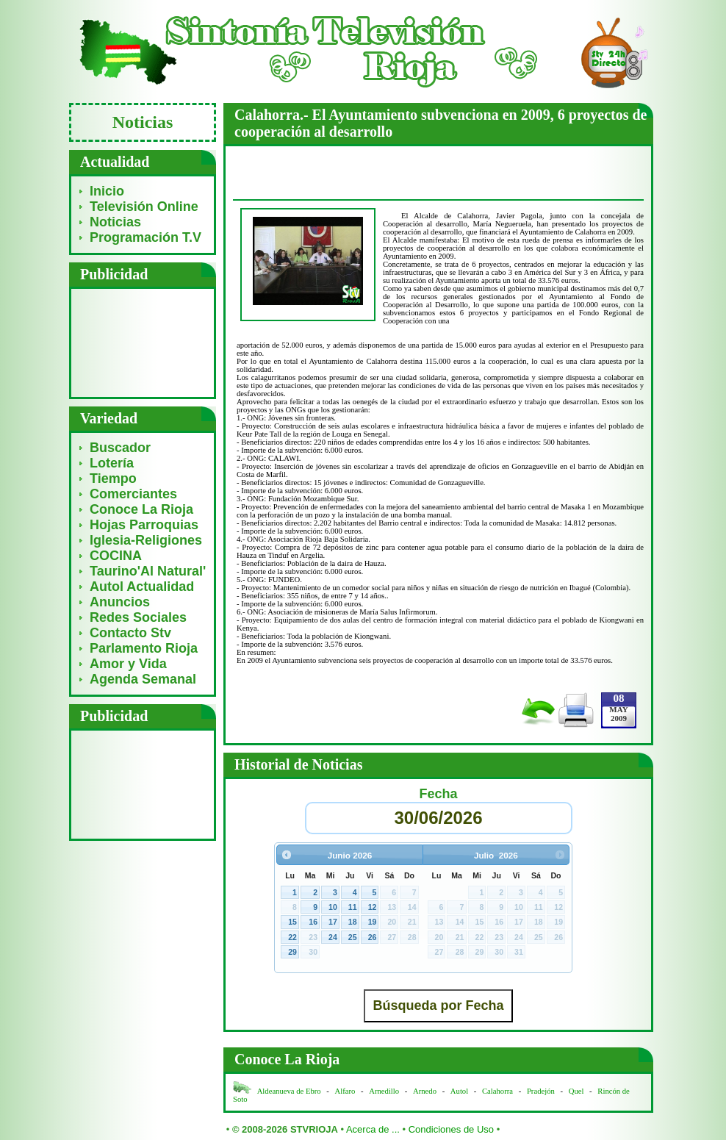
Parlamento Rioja (144, 648)
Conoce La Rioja (141, 509)
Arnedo (424, 1091)
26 (372, 937)
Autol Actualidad (142, 586)
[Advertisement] (143, 342)
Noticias (115, 222)
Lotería (112, 463)
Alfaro (345, 1091)
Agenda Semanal (143, 679)
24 (332, 937)
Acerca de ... (373, 1129)
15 (292, 921)
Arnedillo (384, 1091)
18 (352, 921)
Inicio (107, 191)
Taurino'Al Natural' (148, 571)
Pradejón (541, 1091)
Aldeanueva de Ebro (289, 1091)
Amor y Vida (128, 663)
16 (313, 921)
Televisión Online (144, 206)
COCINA (116, 555)
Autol (460, 1091)
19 (372, 921)
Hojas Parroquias (144, 524)
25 (352, 937)
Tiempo (113, 478)
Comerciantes (133, 494)
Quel (576, 1091)
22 (292, 937)
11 (352, 907)
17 (332, 921)
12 (372, 907)
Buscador (120, 447)
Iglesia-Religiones (146, 540)
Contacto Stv (130, 632)
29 (292, 951)
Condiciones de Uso (451, 1129)
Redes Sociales (138, 617)
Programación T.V (145, 237)
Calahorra (497, 1091)
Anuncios (120, 602)
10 (332, 907)
